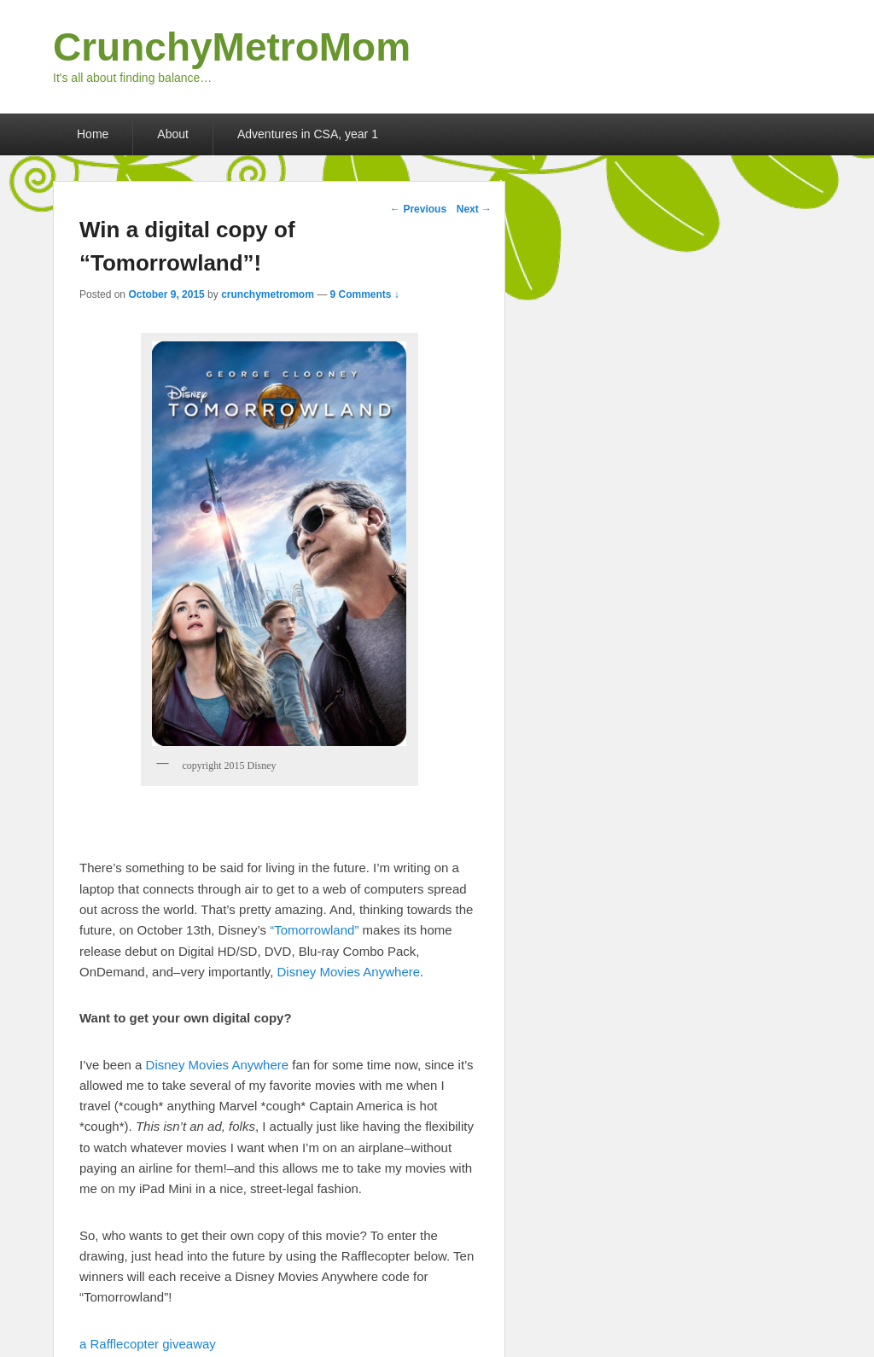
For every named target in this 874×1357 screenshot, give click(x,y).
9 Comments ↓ (364, 294)
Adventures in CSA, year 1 (307, 134)
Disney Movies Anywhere (349, 971)
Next (474, 209)
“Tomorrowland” (314, 930)
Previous (418, 209)
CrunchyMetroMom (232, 47)
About (173, 134)
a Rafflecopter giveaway (147, 1344)
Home (92, 134)
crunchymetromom (267, 294)
